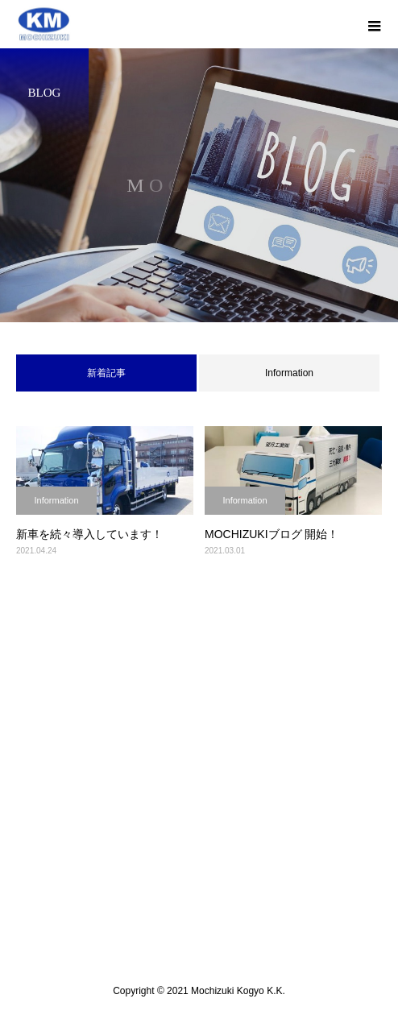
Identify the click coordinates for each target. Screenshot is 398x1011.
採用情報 (199, 856)
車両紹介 (199, 825)
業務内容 (199, 795)
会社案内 (199, 764)
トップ (199, 733)
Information (289, 373)
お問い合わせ (199, 886)
